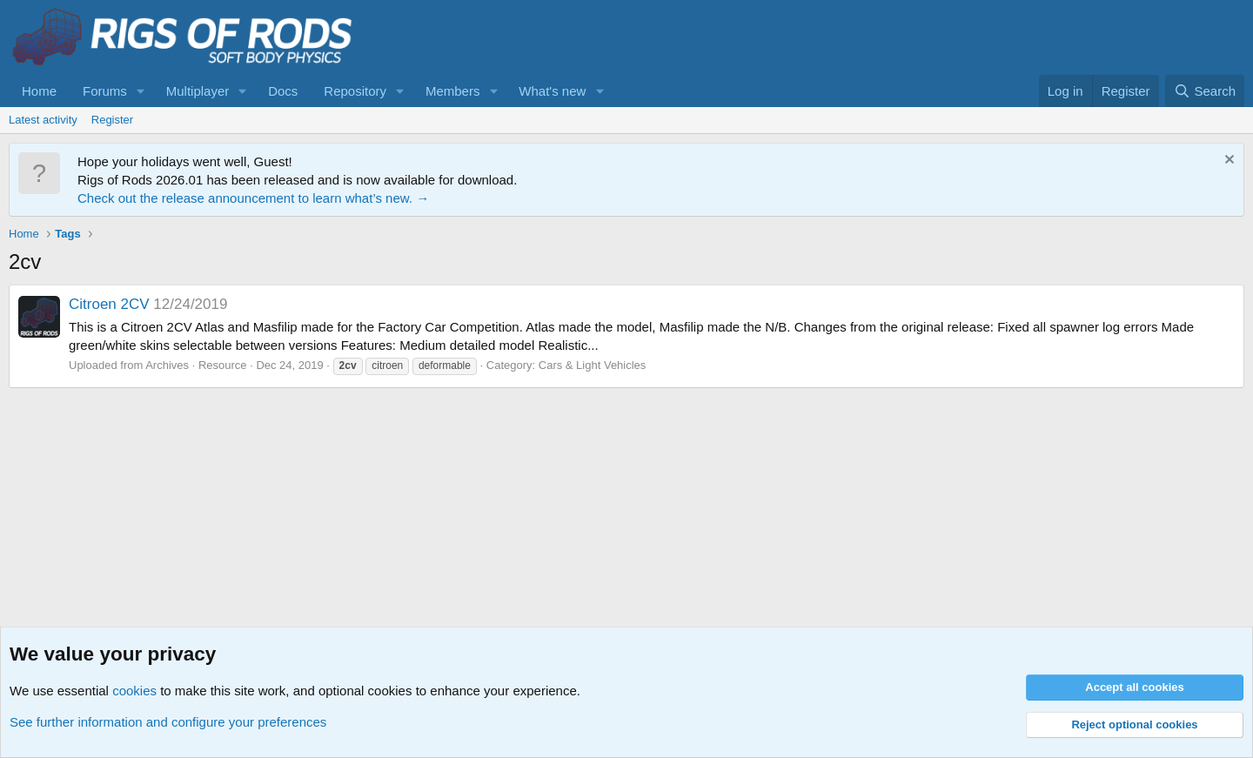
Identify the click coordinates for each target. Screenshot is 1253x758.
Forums (105, 91)
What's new (552, 91)
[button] (141, 91)
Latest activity (43, 119)
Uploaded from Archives (129, 365)
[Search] (1204, 91)
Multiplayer (198, 91)
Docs (283, 91)
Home (39, 91)
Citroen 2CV (109, 304)
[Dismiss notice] (1227, 161)
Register (112, 119)
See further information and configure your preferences (168, 721)
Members (452, 91)
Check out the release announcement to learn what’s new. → (253, 198)
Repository (355, 91)
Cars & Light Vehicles (593, 365)
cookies (134, 690)
